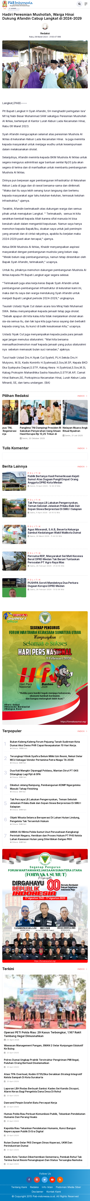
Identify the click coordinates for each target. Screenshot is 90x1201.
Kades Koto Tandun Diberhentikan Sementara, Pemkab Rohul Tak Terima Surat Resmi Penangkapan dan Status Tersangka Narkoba (43, 1158)
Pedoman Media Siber (68, 1187)
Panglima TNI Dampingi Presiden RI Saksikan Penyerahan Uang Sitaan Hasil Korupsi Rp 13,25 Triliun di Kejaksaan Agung (66, 432)
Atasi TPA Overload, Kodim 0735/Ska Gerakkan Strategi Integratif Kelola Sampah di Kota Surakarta (43, 1076)
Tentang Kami (19, 1187)
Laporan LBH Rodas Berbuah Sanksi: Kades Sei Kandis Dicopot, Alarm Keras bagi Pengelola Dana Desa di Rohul (41, 1090)
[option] (23, 421)
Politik (34, 473)
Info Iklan (47, 1187)
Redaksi (45, 33)
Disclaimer (37, 1191)
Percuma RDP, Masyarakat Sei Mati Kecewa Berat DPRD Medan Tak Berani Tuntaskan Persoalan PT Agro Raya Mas (55, 559)
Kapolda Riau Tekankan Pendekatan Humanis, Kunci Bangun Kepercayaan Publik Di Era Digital (40, 1130)
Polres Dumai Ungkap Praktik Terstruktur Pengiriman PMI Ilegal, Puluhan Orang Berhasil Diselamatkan (41, 1061)
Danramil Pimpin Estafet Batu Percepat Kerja (30, 1102)
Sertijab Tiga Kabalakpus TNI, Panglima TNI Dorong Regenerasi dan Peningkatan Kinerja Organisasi (22, 432)
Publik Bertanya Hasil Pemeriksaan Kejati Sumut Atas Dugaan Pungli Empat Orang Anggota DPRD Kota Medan (53, 479)
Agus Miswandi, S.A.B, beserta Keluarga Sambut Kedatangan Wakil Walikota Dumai (54, 531)
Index (82, 396)
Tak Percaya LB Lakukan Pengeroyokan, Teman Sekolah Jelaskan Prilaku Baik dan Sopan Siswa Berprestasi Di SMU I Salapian (55, 506)
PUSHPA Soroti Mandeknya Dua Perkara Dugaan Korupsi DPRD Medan (53, 584)
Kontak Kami (53, 1191)
